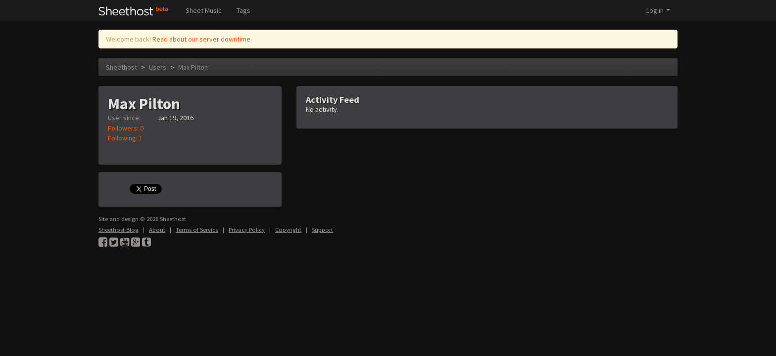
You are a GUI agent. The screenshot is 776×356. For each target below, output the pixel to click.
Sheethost (121, 67)
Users (157, 67)
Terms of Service (197, 229)
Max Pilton (193, 67)
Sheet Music (204, 10)
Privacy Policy (247, 229)
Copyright (288, 229)
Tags (243, 10)
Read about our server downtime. (202, 39)
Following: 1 (125, 138)
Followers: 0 (126, 128)
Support (322, 229)
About (157, 229)
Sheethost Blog (118, 229)
